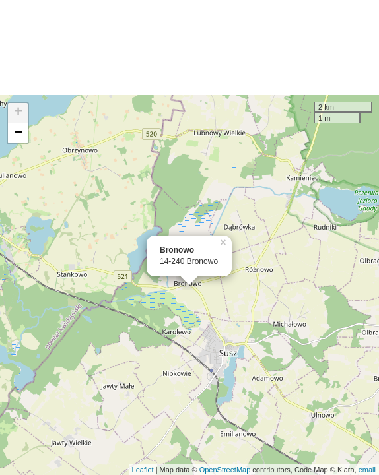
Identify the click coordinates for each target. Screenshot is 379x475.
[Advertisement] (189, 47)
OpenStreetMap (225, 470)
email (367, 470)
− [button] (18, 133)
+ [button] (18, 113)
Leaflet (143, 470)
